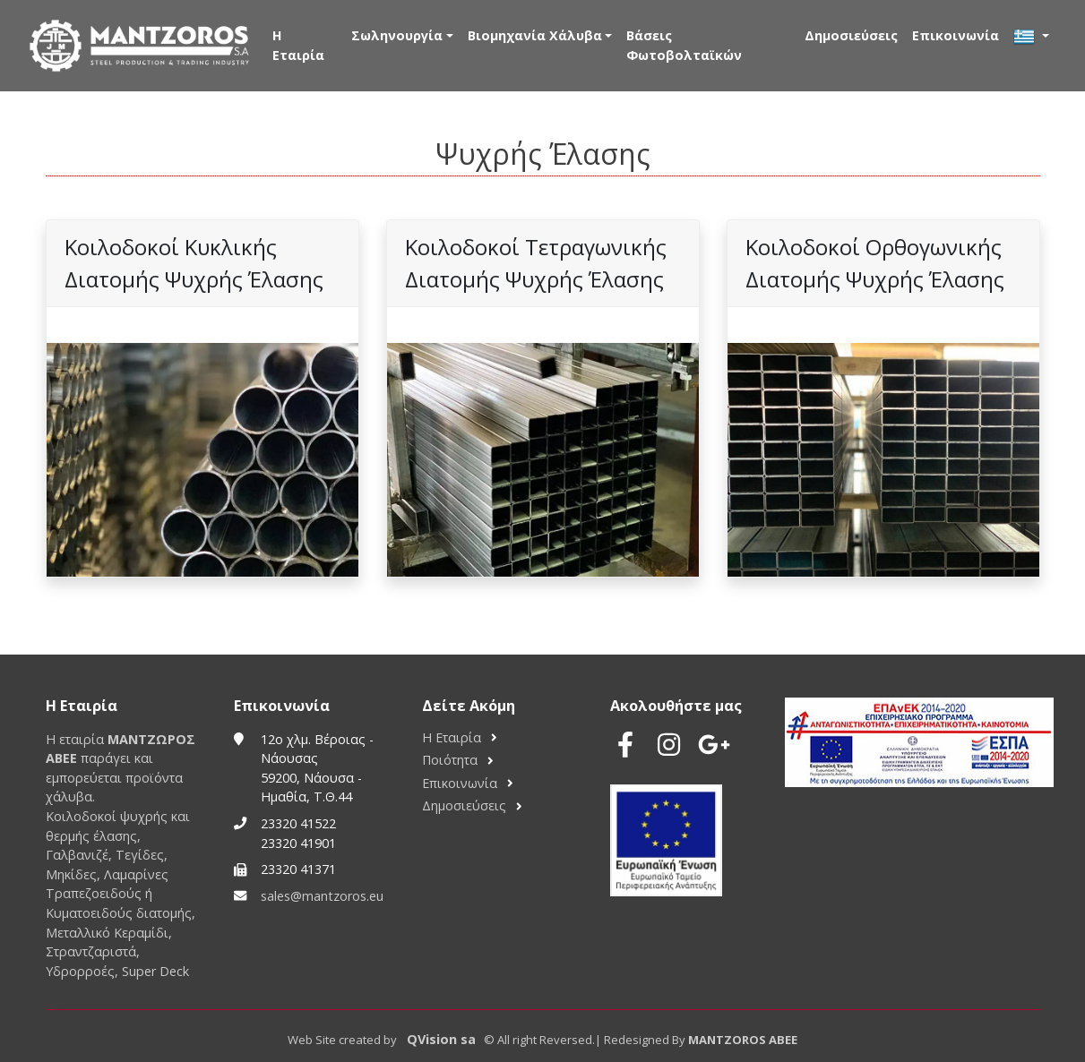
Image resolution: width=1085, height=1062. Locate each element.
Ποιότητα (450, 759)
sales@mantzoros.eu (322, 895)
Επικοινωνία (955, 35)
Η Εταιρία (298, 45)
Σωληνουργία (397, 35)
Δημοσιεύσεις (851, 35)
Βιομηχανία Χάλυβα (535, 35)
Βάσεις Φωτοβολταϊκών (684, 45)
